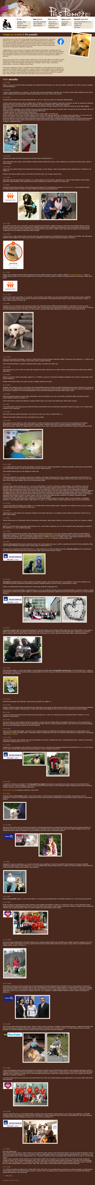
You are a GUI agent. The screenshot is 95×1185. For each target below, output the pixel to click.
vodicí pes (51, 25)
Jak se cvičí (51, 22)
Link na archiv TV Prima (10, 790)
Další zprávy (9, 1175)
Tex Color (77, 27)
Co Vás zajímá (21, 27)
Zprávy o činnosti (47, 538)
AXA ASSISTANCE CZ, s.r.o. (82, 22)
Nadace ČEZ (78, 24)
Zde (32, 180)
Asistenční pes (52, 24)
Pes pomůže (6, 1180)
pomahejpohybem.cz (69, 187)
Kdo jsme (20, 24)
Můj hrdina (26, 741)
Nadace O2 (77, 25)
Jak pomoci (65, 22)
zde (8, 85)
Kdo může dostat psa (39, 22)
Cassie (26, 864)
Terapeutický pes (53, 27)
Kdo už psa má (37, 25)
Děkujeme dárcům (65, 24)
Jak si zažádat (37, 24)
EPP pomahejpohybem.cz (76, 274)
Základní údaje (21, 22)
